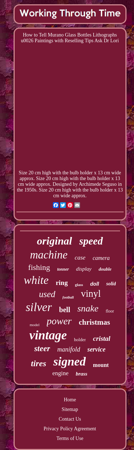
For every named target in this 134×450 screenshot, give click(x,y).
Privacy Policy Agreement (70, 428)
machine (49, 254)
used (47, 294)
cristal (101, 338)
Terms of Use (69, 438)
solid (111, 283)
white (36, 280)
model (35, 325)
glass (79, 284)
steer (42, 348)
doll (94, 284)
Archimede (90, 184)
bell (64, 310)
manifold (68, 349)
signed (69, 361)
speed (91, 241)
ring (62, 282)
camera (101, 258)
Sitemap (70, 409)
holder (80, 339)
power (59, 320)
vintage (48, 335)
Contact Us (70, 419)
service (96, 349)
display (83, 269)
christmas (94, 322)
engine (61, 373)
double (105, 269)
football (68, 297)
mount (101, 365)
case (80, 257)
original (54, 241)
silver (39, 307)
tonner (63, 269)
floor (110, 311)
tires (38, 363)
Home (70, 399)
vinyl (91, 293)
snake (87, 308)
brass (82, 374)
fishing (39, 267)
